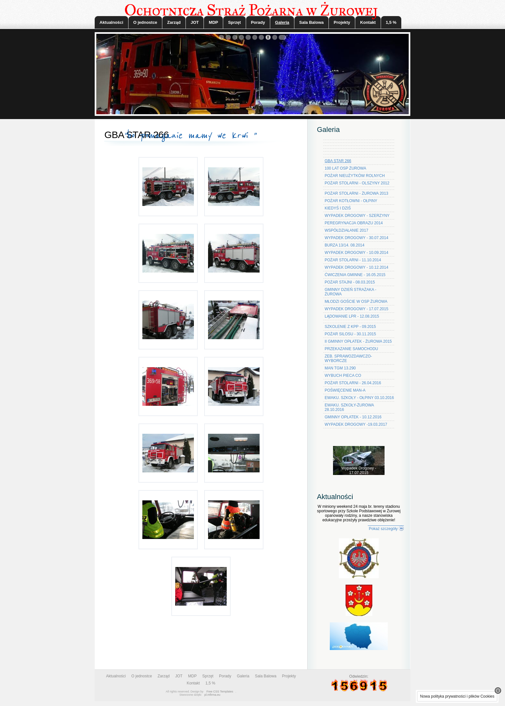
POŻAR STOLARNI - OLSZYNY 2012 (357, 183)
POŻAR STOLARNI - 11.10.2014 (353, 260)
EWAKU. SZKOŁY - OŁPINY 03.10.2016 (359, 397)
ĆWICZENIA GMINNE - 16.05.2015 (355, 275)
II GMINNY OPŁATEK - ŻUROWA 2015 (358, 341)
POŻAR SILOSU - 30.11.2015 (350, 334)
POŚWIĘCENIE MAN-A (345, 390)
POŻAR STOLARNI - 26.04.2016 (353, 383)
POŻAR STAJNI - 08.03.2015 (350, 282)
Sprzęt (234, 22)
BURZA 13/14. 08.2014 (344, 245)
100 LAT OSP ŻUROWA (345, 168)
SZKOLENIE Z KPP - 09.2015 (350, 326)
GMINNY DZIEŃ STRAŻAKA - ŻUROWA (350, 291)
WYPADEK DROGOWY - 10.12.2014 (356, 267)
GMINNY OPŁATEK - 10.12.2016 (353, 417)
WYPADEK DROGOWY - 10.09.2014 (356, 252)
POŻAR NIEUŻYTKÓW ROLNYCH (355, 175)
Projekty (342, 22)
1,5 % (391, 22)
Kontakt (368, 22)
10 (282, 37)
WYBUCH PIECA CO (343, 375)
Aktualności (111, 22)
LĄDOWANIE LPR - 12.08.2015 (352, 316)
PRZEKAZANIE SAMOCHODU (351, 349)
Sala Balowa (311, 22)
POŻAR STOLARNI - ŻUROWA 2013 (356, 193)
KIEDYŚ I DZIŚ (338, 208)
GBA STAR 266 (338, 161)
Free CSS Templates (219, 691)
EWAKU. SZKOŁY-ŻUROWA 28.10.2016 (349, 407)
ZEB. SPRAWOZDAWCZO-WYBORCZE (348, 358)
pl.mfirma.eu (213, 694)
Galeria (282, 22)
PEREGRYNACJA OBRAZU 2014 (354, 223)
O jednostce (145, 22)
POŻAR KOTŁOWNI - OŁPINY (351, 201)
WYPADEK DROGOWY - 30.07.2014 (356, 238)
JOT (195, 22)
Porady (258, 22)
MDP (213, 22)
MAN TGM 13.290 (340, 368)
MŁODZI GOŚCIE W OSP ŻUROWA (356, 301)
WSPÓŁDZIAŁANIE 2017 (346, 230)
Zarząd (174, 22)
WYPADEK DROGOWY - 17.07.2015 (356, 309)
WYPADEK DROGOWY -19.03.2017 (356, 424)
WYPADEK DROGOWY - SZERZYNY (357, 215)
